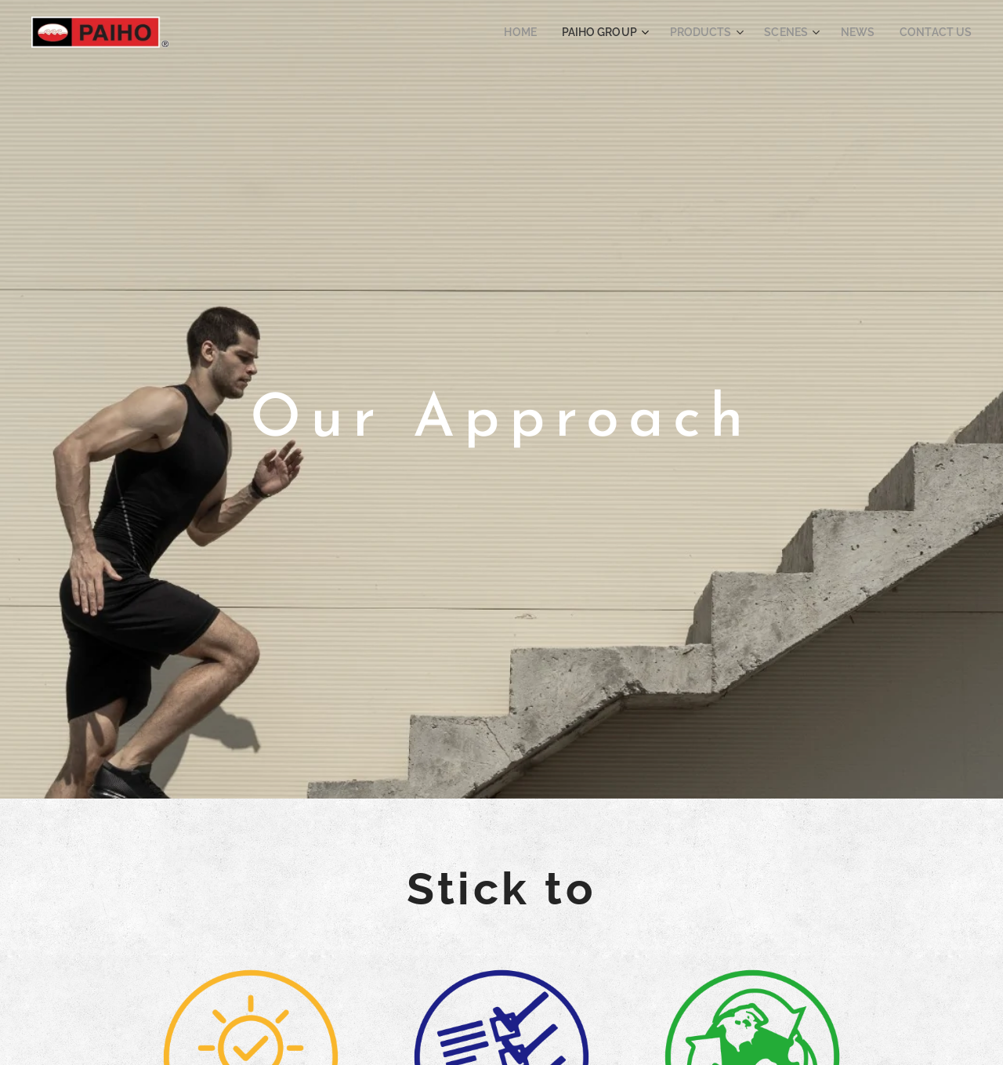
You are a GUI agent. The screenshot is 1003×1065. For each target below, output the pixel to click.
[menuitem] (556, 32)
